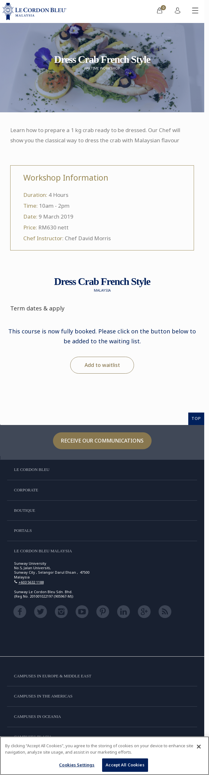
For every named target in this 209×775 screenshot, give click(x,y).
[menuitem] (159, 11)
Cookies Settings (76, 765)
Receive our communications (102, 440)
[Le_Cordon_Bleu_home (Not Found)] (35, 11)
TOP (196, 418)
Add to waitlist (102, 365)
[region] (104, 755)
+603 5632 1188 (31, 582)
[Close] (199, 747)
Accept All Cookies (125, 765)
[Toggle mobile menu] (195, 11)
